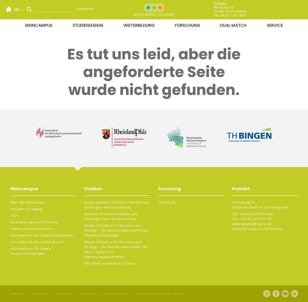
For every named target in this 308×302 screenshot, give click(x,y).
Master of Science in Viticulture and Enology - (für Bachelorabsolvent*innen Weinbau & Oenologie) (116, 230)
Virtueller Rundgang (26, 209)
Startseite (17, 293)
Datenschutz (89, 293)
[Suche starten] (29, 9)
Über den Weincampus (28, 202)
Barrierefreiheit (117, 293)
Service (275, 25)
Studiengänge (88, 25)
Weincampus (38, 25)
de (16, 9)
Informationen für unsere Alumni (36, 242)
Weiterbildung (139, 25)
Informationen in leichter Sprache (160, 293)
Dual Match (233, 25)
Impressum (63, 293)
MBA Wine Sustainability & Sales (109, 263)
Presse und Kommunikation (32, 229)
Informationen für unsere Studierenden (41, 235)
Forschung (187, 25)
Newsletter (85, 9)
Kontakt (220, 3)
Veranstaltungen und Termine (33, 222)
